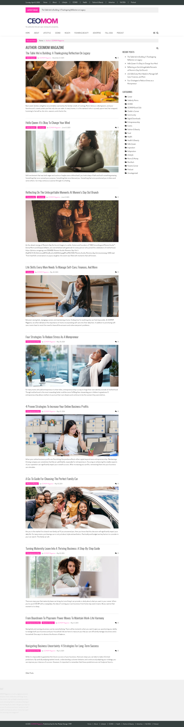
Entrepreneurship (33, 342)
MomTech (130, 162)
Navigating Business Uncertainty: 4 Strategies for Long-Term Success (62, 645)
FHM (70, 724)
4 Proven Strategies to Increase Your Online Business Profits (57, 406)
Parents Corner (48, 623)
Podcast (133, 2)
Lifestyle (64, 2)
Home (45, 2)
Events (129, 126)
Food (129, 133)
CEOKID (75, 2)
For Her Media (57, 724)
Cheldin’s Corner (133, 111)
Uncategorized (132, 173)
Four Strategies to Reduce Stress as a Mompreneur (52, 337)
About (55, 2)
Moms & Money (32, 483)
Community (31, 197)
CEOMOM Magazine (45, 58)
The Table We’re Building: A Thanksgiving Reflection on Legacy (63, 10)
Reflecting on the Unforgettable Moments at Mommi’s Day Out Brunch (62, 192)
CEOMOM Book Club (134, 107)
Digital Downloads (133, 118)
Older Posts (30, 673)
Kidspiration (131, 151)
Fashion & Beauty (97, 2)
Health (85, 2)
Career (129, 97)
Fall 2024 (122, 2)
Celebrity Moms (132, 100)
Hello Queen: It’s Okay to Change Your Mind (48, 122)
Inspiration (131, 147)
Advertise (112, 2)
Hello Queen (31, 58)
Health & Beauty (133, 140)
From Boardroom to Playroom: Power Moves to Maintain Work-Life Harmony (65, 618)
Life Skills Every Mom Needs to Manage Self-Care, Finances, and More (61, 267)
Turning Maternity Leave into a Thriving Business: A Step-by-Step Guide (63, 548)
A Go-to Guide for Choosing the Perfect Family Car (52, 478)
